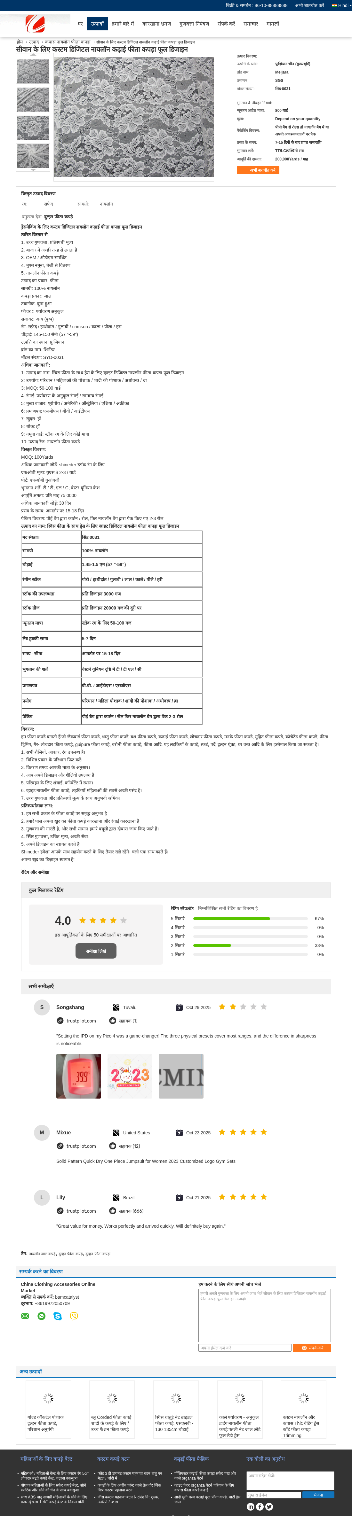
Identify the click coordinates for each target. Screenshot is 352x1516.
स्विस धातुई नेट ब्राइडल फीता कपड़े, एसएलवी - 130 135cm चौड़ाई (174, 1423)
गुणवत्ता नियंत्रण (194, 24)
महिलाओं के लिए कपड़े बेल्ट (46, 1459)
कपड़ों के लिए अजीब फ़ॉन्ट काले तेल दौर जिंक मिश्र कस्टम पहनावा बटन (129, 1487)
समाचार (251, 24)
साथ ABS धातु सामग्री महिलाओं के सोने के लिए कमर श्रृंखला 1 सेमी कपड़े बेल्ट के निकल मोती (54, 1499)
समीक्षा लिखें (96, 951)
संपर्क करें (226, 24)
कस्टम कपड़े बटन (113, 1459)
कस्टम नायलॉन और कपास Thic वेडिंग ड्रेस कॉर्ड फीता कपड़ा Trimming (301, 1426)
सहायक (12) (129, 1146)
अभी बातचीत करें (309, 5)
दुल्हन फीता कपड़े (71, 1254)
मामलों (273, 24)
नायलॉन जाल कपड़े (42, 1254)
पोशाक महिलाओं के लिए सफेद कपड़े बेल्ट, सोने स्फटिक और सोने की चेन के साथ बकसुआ (53, 1487)
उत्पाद (34, 41)
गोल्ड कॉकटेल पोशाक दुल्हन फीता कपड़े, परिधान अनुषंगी (46, 1423)
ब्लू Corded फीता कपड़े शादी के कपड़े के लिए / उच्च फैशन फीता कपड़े (111, 1423)
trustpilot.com (81, 1021)
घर (80, 24)
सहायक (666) (131, 1211)
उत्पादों (97, 24)
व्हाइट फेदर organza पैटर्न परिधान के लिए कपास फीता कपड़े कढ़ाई (204, 1487)
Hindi (345, 5)
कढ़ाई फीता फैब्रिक (191, 1459)
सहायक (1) (128, 1021)
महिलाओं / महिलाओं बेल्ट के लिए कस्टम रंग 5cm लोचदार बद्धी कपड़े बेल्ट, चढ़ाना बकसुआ (55, 1476)
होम (20, 41)
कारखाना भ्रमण (156, 24)
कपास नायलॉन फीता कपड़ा (68, 41)
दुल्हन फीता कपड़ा (97, 1254)
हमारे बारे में (123, 24)
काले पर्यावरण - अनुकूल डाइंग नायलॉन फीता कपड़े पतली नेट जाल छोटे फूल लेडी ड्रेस (240, 1426)
